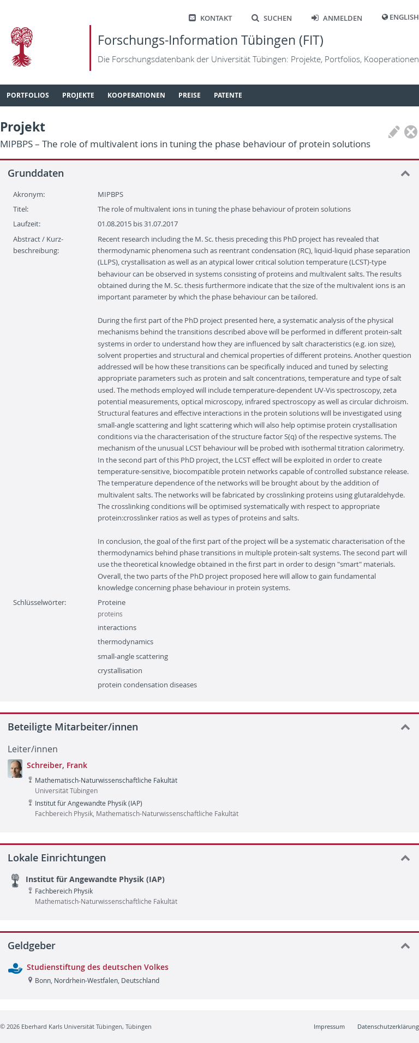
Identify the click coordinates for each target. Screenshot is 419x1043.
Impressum (329, 1026)
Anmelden (337, 18)
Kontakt (210, 18)
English (404, 17)
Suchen (272, 18)
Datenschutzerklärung (388, 1026)
